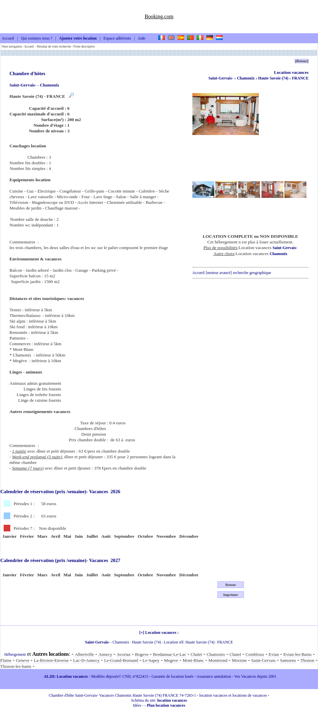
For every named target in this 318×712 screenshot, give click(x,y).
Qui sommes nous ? (36, 38)
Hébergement (15, 654)
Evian (273, 654)
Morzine (239, 660)
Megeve (171, 660)
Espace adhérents (117, 38)
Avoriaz (124, 654)
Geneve (23, 660)
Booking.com (159, 16)
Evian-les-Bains (297, 654)
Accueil (8, 38)
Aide (141, 38)
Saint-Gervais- (220, 78)
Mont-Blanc (193, 660)
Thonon (307, 660)
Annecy (105, 654)
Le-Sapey (151, 660)
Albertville (84, 654)
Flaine (5, 660)
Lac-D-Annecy (86, 660)
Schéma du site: (159, 700)
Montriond (217, 660)
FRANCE (300, 78)
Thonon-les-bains (15, 666)
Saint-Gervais (263, 660)
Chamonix (246, 78)
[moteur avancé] (219, 272)
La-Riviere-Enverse (51, 660)
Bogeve (142, 654)
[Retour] (301, 61)
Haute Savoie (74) (273, 78)
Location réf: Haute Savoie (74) (189, 642)
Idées (137, 705)
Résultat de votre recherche (54, 46)
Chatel (235, 654)
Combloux (255, 654)
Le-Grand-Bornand (121, 660)
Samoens (288, 660)
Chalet (196, 654)
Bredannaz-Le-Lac (169, 654)
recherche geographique (252, 272)
